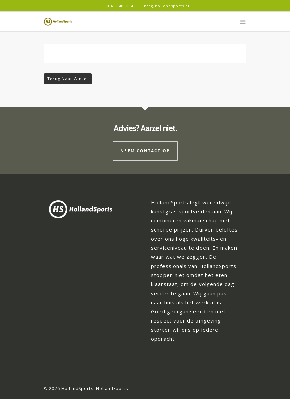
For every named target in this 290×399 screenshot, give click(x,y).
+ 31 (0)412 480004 (114, 5)
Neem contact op (145, 151)
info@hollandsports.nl (166, 5)
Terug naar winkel (67, 79)
